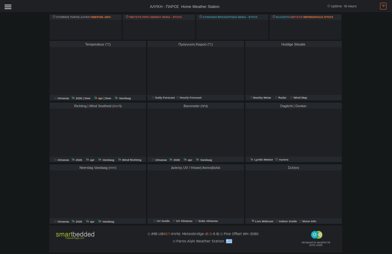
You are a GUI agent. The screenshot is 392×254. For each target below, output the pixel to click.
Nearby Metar (261, 97)
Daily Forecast (163, 97)
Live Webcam (262, 221)
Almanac (62, 98)
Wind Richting (129, 159)
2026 (77, 98)
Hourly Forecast (189, 97)
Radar (280, 97)
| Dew (87, 98)
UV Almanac (183, 221)
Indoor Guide (287, 221)
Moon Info (307, 221)
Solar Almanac (206, 221)
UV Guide (161, 221)
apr (99, 98)
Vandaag (123, 98)
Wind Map (298, 97)
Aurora (281, 159)
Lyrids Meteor (261, 159)
